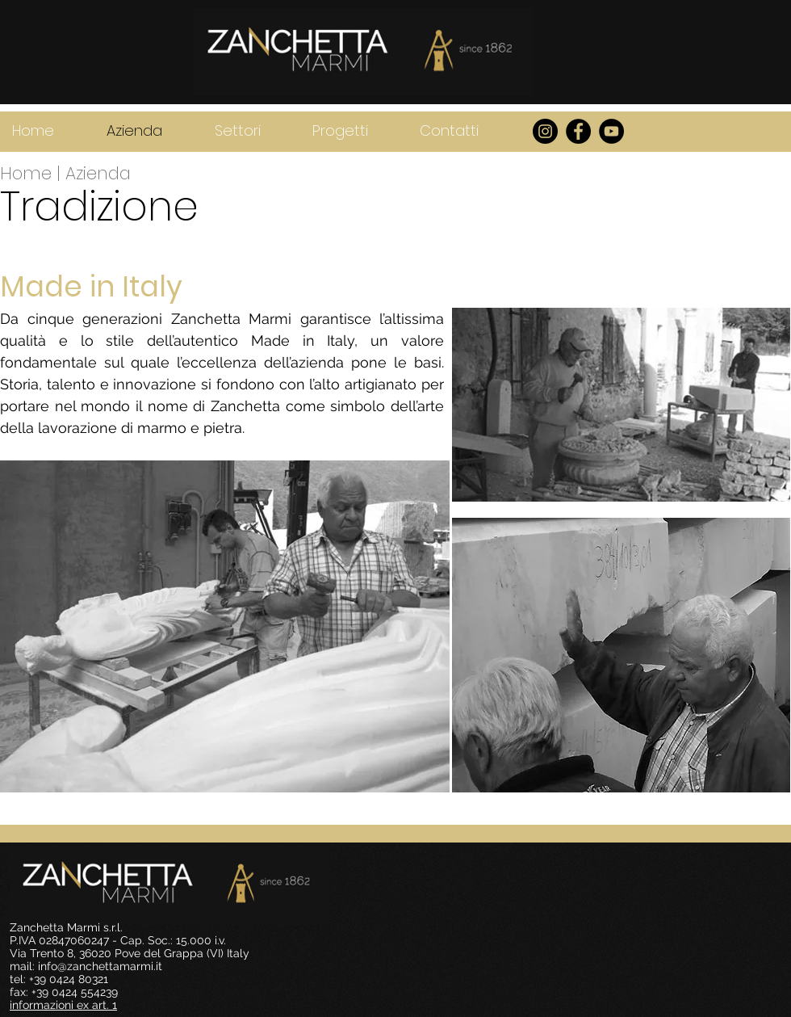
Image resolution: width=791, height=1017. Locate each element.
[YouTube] (611, 131)
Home (28, 173)
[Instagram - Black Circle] (545, 131)
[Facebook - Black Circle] (578, 131)
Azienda (98, 173)
